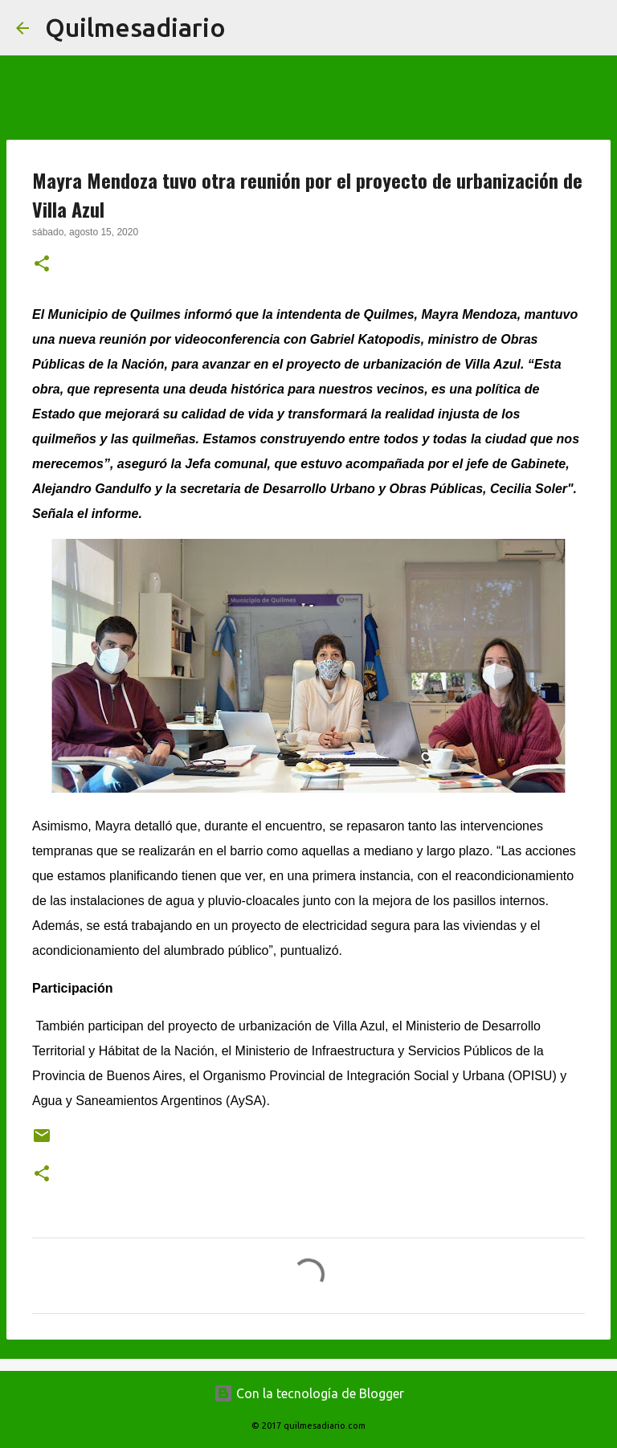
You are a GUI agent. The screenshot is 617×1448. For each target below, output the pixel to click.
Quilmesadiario (135, 27)
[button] (41, 265)
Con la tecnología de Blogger (309, 1393)
